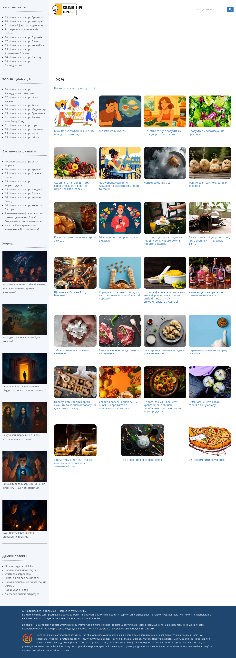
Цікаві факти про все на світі (22, 577)
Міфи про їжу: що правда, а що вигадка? (118, 239)
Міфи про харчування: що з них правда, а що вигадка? (74, 132)
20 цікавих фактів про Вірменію (24, 37)
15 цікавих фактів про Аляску (22, 193)
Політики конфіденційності (187, 624)
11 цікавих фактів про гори (21, 125)
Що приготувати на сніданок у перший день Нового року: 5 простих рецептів (163, 240)
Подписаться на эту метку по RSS (75, 88)
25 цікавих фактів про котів (21, 133)
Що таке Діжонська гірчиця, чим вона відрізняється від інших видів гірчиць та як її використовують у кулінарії (164, 297)
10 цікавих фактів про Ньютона (24, 129)
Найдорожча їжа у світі (158, 182)
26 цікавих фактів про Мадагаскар (25, 109)
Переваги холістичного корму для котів (208, 351)
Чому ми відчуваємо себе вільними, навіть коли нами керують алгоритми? (24, 288)
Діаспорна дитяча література (22, 593)
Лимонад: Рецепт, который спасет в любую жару (206, 403)
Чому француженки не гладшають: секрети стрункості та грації (119, 186)
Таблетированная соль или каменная (71, 351)
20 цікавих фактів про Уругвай (23, 169)
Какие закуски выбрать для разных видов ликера (206, 293)
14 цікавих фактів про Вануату (23, 57)
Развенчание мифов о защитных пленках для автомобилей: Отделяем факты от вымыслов (25, 217)
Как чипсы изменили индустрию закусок (75, 239)
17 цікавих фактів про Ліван (22, 41)
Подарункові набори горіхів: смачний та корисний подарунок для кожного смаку (75, 405)
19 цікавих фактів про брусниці (24, 17)
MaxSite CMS (78, 610)
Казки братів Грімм (16, 589)
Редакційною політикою (177, 614)
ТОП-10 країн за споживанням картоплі (208, 184)
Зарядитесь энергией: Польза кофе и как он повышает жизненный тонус (73, 463)
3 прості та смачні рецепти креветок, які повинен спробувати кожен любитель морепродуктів (162, 406)
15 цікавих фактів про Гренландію (25, 113)
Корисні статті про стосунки (21, 570)
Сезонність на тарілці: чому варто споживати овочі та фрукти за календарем (71, 186)
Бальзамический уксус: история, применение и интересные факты (209, 240)
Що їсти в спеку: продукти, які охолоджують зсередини (163, 132)
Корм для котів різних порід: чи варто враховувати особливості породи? (119, 295)
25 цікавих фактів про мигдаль (23, 189)
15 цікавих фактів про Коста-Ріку (24, 45)
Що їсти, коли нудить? (113, 131)
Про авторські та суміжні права (98, 614)
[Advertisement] (142, 47)
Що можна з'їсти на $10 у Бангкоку (70, 293)
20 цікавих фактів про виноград (24, 21)
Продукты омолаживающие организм (206, 132)
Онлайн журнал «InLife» (19, 566)
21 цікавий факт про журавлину (24, 25)
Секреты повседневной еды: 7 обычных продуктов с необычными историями (118, 405)
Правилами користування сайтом (134, 628)
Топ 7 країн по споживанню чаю (142, 460)
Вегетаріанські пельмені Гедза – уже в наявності (164, 351)
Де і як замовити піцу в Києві (207, 460)
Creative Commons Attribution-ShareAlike (77, 618)
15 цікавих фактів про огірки (22, 137)
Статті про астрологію (18, 573)
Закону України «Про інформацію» (140, 624)
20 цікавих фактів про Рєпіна (22, 105)
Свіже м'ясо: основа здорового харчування (119, 351)
